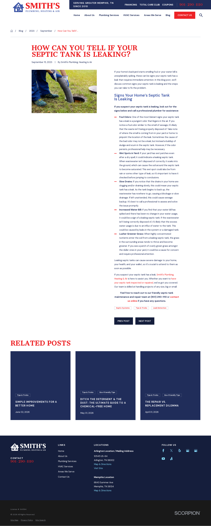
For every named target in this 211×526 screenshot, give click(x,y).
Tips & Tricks (141, 308)
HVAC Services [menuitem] (131, 15)
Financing (131, 4)
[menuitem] (14, 520)
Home (61, 451)
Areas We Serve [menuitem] (152, 15)
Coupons (167, 4)
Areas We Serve (66, 471)
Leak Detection (159, 308)
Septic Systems (123, 308)
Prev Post (124, 321)
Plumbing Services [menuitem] (109, 15)
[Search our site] (201, 15)
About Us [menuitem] (89, 15)
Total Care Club (150, 4)
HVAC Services (65, 466)
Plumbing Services (67, 461)
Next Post (145, 321)
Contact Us (185, 15)
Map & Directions (102, 464)
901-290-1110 (191, 4)
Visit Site (98, 468)
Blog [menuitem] (168, 15)
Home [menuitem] (77, 15)
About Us (62, 456)
